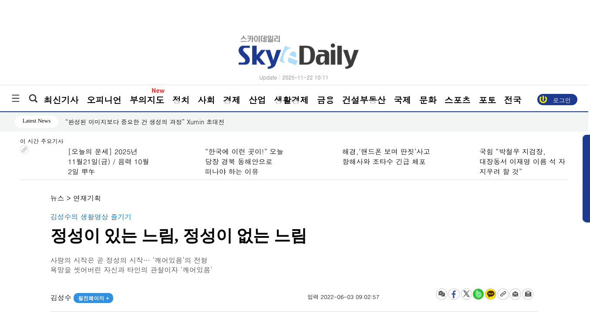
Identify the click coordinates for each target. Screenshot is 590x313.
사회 (206, 99)
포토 (487, 99)
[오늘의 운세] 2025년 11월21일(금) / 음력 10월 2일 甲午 (108, 161)
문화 (427, 99)
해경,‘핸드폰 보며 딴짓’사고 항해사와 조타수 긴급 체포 (386, 156)
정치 (181, 99)
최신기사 (61, 99)
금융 (325, 99)
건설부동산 (364, 99)
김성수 (81, 298)
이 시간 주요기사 (42, 142)
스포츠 (458, 99)
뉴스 (57, 198)
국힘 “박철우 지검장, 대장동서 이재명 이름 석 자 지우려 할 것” (522, 161)
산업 (257, 99)
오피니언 (104, 99)
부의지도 (146, 99)
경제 (231, 99)
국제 (402, 99)
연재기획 (87, 198)
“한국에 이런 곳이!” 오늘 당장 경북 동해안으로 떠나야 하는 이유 (244, 161)
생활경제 (291, 99)
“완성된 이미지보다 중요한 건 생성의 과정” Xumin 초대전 (144, 121)
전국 (512, 99)
